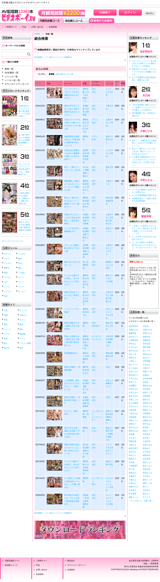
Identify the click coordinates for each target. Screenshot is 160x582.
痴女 (21, 329)
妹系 (6, 339)
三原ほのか (133, 413)
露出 (20, 268)
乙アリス (146, 497)
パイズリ (7, 263)
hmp (93, 428)
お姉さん (23, 315)
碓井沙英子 (133, 448)
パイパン (7, 329)
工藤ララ (146, 368)
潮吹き (7, 268)
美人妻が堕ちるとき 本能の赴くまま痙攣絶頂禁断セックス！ (24, 140)
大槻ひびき (146, 131)
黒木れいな (147, 473)
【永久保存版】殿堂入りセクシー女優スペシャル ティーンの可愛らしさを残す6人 (144, 107)
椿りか (145, 487)
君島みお (132, 473)
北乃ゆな (146, 365)
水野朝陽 (146, 361)
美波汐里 (146, 469)
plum (94, 123)
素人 (6, 343)
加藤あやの (147, 420)
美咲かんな (147, 333)
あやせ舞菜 (133, 403)
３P (5, 282)
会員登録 (101, 20)
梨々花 (85, 262)
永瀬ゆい (146, 375)
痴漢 (20, 259)
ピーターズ (96, 336)
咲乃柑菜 (132, 494)
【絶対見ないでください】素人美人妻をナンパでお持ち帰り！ (24, 111)
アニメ (21, 282)
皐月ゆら (132, 452)
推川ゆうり (133, 337)
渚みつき (132, 354)
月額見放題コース (50, 20)
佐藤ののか (133, 487)
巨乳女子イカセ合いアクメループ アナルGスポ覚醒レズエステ (144, 72)
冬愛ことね (133, 399)
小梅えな (132, 480)
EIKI (93, 484)
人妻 (108, 106)
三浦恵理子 (133, 466)
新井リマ (132, 382)
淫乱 (108, 228)
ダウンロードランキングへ (13, 241)
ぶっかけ (21, 254)
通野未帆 (146, 347)
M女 (21, 348)
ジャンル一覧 (11, 76)
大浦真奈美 (86, 254)
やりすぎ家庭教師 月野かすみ (144, 195)
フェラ (7, 259)
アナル (7, 334)
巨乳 (6, 310)
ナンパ (21, 277)
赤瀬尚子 (132, 476)
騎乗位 (108, 262)
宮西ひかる (147, 403)
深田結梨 (146, 396)
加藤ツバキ (147, 371)
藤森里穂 (146, 216)
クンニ (108, 265)
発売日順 (59, 74)
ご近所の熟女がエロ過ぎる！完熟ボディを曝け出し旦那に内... (24, 198)
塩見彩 (145, 382)
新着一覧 (9, 69)
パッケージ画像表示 (63, 57)
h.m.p (94, 431)
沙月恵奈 (146, 389)
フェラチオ (109, 251)
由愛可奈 (146, 337)
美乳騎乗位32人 (71, 353)
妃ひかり (146, 358)
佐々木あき (133, 368)
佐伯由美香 (147, 378)
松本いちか (133, 371)
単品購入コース (76, 20)
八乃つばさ (133, 378)
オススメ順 (68, 74)
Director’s (96, 326)
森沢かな (146, 399)
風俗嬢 (22, 334)
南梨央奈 (146, 455)
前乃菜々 (146, 438)
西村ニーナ (147, 431)
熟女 (21, 324)
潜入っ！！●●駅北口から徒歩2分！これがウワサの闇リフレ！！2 (144, 143)
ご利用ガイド (11, 27)
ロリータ (23, 310)
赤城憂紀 (132, 385)
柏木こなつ (147, 462)
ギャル (22, 320)
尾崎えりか (147, 410)
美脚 (6, 315)
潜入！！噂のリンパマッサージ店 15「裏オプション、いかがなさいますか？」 (144, 151)
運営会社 (71, 561)
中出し (21, 263)
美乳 (6, 320)
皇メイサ (146, 351)
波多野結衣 (146, 51)
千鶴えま (132, 445)
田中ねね (146, 424)
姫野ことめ (147, 483)
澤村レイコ (133, 420)
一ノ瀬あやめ (86, 345)
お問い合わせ (37, 27)
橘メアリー (133, 365)
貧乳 (6, 324)
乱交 (6, 296)
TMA (94, 323)
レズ (108, 150)
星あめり (146, 448)
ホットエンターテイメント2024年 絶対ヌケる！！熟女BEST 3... (24, 169)
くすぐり (7, 291)
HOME (37, 34)
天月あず (146, 476)
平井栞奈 (146, 434)
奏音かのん (86, 190)
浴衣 (111, 414)
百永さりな (147, 406)
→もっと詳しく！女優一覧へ (141, 501)
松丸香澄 (146, 459)
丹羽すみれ (133, 389)
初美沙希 (132, 410)
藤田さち (132, 459)
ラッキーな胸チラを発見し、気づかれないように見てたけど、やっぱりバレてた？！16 (144, 245)
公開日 (38, 83)
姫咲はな (132, 358)
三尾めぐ (132, 361)
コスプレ (7, 277)
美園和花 (146, 340)
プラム (94, 120)
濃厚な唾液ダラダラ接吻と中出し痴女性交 (71, 326)
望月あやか (147, 354)
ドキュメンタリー (108, 484)
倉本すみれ (133, 396)
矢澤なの (132, 483)
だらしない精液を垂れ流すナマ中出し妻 (71, 248)
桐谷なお (132, 344)
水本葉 (131, 462)
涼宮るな (146, 490)
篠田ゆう (132, 424)
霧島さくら (133, 497)
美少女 (7, 348)
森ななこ (146, 494)
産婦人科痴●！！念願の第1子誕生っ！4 (72, 400)
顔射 (6, 273)
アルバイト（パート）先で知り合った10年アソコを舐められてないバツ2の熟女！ (144, 63)
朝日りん (132, 455)
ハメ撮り (21, 273)
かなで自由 (86, 454)
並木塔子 (132, 490)
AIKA (87, 356)
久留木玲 (146, 441)
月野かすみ (146, 180)
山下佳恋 (146, 452)
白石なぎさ (133, 392)
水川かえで (133, 406)
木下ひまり (133, 347)
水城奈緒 (132, 417)
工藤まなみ (86, 237)
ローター (21, 291)
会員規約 (71, 570)
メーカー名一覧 (12, 80)
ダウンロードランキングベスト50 (80, 530)
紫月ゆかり (133, 375)
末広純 (146, 95)
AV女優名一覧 (11, 72)
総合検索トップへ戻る (43, 57)
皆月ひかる (133, 427)
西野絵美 (132, 441)
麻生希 (145, 427)
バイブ (21, 287)
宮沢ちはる (147, 445)
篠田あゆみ (147, 385)
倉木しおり (147, 466)
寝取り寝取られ (109, 221)
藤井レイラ (147, 480)
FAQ (24, 27)
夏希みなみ (133, 431)
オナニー (7, 254)
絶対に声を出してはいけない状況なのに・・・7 (71, 295)
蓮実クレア (147, 392)
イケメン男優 (25, 343)
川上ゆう (132, 438)
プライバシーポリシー (76, 565)
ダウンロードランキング (17, 84)
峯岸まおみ (133, 351)
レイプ (7, 287)
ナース (22, 339)
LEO (93, 89)
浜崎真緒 (146, 413)
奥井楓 (131, 434)
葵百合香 (146, 344)
